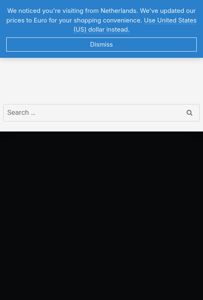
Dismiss (101, 44)
